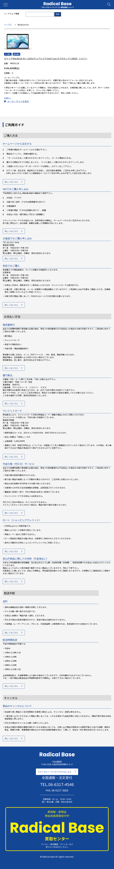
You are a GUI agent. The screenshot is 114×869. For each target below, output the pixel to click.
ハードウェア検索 (11, 13)
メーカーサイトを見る (16, 101)
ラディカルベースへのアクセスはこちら (54, 771)
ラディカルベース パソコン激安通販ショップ (57, 7)
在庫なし (8, 98)
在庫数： (8, 73)
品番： (7, 63)
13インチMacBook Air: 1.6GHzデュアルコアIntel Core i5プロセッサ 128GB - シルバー (46, 58)
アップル (8, 24)
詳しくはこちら (11, 182)
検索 (57, 14)
